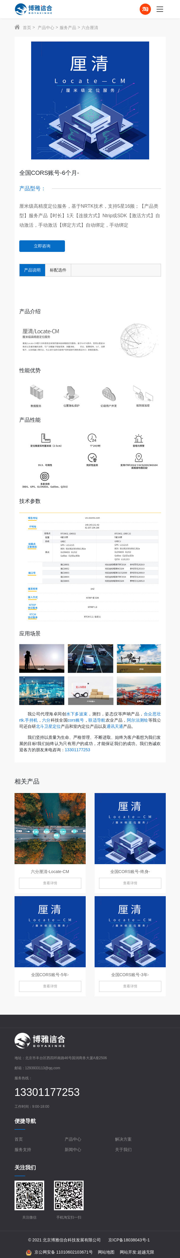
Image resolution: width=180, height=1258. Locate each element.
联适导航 (97, 720)
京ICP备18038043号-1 (129, 1240)
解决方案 (123, 1139)
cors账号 (76, 720)
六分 (46, 720)
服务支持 (23, 1149)
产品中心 (46, 27)
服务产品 (68, 27)
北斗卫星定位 (48, 726)
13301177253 (77, 749)
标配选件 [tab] (58, 270)
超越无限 (146, 1252)
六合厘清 (90, 27)
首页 (27, 27)
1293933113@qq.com (42, 1068)
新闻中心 (73, 1149)
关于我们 (123, 1149)
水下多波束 (77, 714)
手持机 (31, 720)
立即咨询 (42, 246)
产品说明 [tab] (32, 270)
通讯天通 (114, 726)
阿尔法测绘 (137, 720)
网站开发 (128, 1252)
